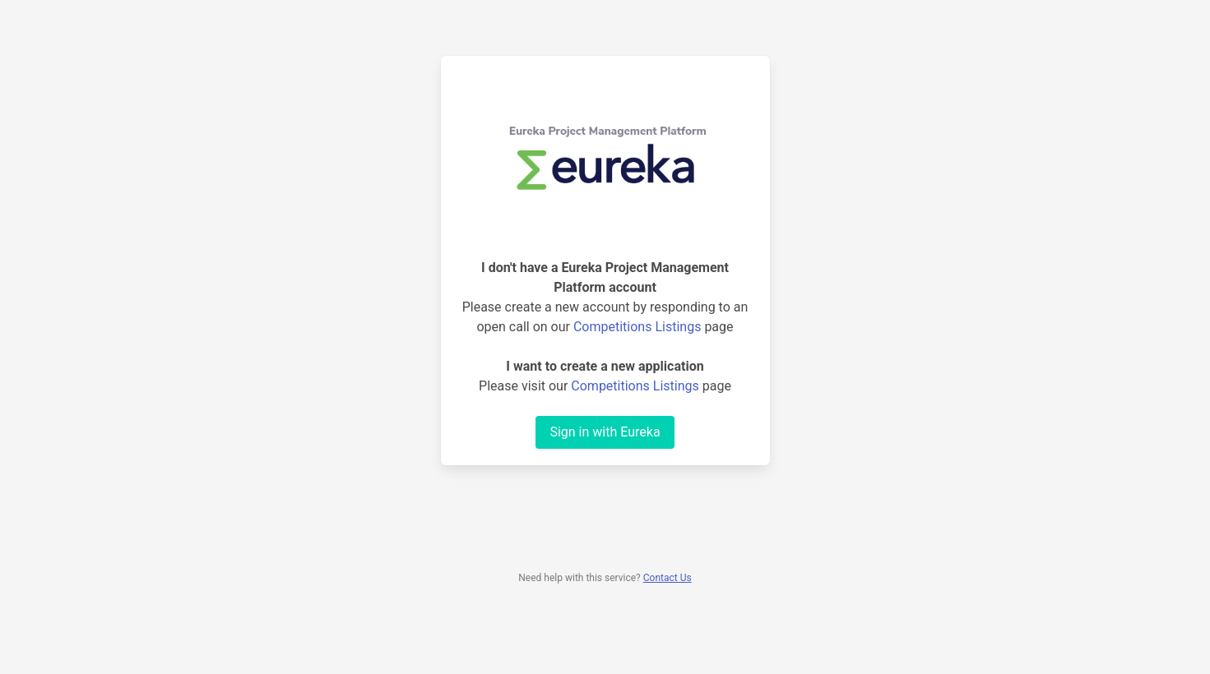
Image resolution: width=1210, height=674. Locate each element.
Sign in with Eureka (604, 432)
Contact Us (667, 578)
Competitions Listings (637, 327)
